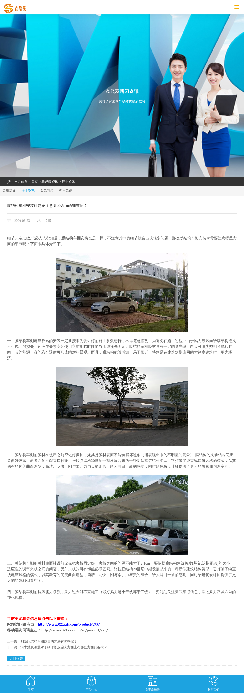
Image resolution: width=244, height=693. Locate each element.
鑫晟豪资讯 (49, 182)
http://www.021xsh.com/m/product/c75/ (74, 630)
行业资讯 (68, 182)
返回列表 (16, 659)
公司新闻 (9, 191)
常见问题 (46, 191)
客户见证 (65, 191)
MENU (239, 7)
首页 (34, 182)
